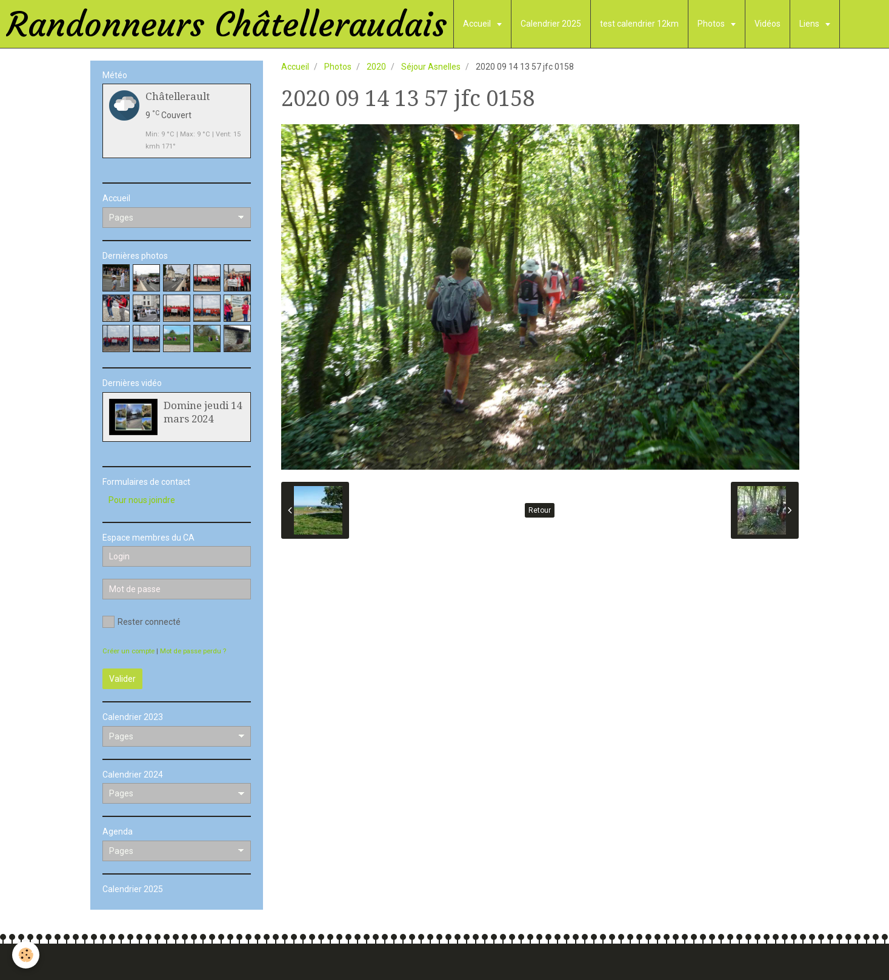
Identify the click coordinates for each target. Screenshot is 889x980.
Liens (810, 23)
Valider (122, 679)
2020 (376, 67)
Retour (539, 510)
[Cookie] (25, 954)
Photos (712, 23)
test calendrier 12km (639, 23)
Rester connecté (141, 622)
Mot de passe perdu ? (193, 651)
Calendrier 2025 (551, 23)
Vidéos (767, 23)
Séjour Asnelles (431, 67)
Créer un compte (128, 651)
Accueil (478, 23)
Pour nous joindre (141, 500)
